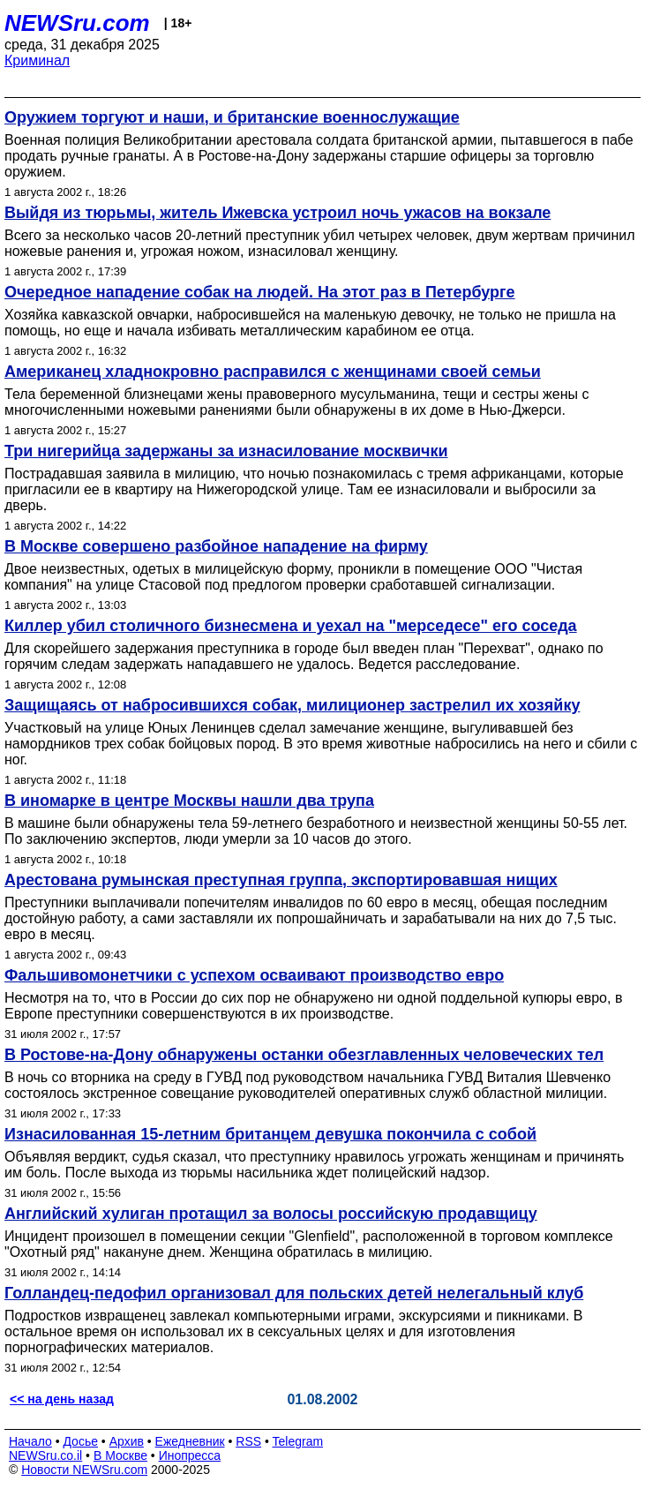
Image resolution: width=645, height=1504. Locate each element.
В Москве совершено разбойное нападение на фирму (216, 546)
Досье (80, 1441)
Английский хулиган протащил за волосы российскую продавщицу (270, 1213)
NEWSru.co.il (45, 1455)
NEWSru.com (77, 23)
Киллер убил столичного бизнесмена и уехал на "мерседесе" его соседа (290, 626)
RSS (248, 1441)
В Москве (120, 1455)
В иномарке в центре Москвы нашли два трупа (189, 800)
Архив (126, 1441)
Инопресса (190, 1455)
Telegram (298, 1441)
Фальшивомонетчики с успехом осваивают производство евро (254, 975)
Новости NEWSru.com (84, 1470)
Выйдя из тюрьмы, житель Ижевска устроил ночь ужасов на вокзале (277, 213)
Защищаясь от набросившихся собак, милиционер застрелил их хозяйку (292, 705)
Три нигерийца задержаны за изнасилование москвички (226, 451)
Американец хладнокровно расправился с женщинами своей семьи (272, 371)
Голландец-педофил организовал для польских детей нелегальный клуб (293, 1293)
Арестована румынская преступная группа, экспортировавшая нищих (281, 880)
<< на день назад (62, 1399)
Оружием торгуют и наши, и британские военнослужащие (232, 117)
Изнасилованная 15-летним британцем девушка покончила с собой (270, 1134)
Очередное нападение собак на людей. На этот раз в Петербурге (259, 292)
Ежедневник (190, 1441)
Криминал (37, 60)
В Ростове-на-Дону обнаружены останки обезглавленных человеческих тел (304, 1055)
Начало (30, 1441)
